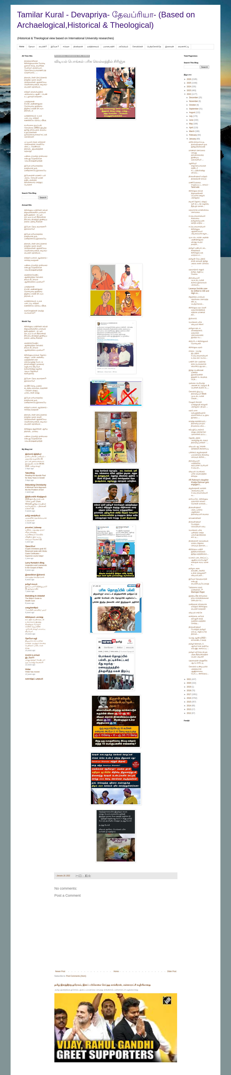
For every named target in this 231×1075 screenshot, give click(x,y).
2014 (189, 706)
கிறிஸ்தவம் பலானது (34, 617)
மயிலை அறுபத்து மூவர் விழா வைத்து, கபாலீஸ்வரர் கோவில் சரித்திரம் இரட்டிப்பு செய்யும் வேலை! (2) (34, 534)
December (194, 97)
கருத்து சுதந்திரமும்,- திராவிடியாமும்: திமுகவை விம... (197, 423)
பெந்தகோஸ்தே (154, 46)
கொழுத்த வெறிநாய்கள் (34, 577)
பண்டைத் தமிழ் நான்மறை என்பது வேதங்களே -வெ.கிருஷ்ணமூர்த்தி (35, 158)
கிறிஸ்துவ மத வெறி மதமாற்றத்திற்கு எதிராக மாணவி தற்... (197, 311)
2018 (189, 690)
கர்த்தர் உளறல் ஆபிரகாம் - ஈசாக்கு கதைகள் (36, 259)
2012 (189, 713)
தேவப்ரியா (30, 546)
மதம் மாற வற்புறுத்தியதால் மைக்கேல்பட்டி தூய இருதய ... (199, 414)
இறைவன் (169, 46)
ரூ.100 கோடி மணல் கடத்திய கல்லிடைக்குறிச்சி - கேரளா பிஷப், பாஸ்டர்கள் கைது (35, 389)
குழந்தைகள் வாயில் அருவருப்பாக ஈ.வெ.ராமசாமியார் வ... (198, 491)
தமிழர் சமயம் (31, 584)
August (192, 112)
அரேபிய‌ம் (123, 46)
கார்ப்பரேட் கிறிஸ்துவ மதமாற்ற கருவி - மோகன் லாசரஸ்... (198, 501)
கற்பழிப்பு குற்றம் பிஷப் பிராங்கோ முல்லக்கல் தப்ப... (198, 431)
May (191, 124)
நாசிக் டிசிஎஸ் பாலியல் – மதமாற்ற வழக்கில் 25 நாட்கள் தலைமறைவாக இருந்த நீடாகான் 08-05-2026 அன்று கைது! (35, 461)
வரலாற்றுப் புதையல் (34, 679)
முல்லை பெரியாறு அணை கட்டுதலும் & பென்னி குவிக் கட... (199, 385)
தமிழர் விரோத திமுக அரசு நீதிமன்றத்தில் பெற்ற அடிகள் (198, 654)
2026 (189, 79)
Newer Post (60, 971)
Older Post (171, 971)
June (191, 120)
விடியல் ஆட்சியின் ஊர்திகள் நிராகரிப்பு (199, 447)
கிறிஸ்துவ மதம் (195, 347)
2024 (189, 86)
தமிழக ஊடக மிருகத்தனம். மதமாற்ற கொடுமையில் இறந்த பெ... (196, 333)
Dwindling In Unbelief (35, 596)
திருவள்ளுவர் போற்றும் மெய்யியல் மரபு (197, 524)
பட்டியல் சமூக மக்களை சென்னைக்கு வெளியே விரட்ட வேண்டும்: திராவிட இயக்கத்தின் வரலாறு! (34, 146)
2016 (189, 698)
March (192, 131)
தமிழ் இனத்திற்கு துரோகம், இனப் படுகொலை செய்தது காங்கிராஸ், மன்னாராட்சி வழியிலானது (102, 985)
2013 (189, 709)
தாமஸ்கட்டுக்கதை (33, 527)
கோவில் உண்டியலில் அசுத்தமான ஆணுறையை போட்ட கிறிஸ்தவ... (199, 670)
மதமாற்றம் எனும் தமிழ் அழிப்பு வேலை (196, 271)
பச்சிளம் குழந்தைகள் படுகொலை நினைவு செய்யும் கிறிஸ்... (199, 454)
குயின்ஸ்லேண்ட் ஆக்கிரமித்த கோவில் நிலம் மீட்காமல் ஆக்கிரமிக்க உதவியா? (34, 278)
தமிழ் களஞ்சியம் (32, 515)
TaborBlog (30, 473)
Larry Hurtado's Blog (34, 563)
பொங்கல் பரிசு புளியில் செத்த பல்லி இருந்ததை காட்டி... (197, 533)
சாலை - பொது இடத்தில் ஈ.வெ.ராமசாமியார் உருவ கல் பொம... (198, 354)
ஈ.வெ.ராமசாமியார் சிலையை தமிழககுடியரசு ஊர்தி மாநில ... (197, 219)
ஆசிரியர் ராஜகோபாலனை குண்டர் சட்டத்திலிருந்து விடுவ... (197, 168)
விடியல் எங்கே (195, 612)
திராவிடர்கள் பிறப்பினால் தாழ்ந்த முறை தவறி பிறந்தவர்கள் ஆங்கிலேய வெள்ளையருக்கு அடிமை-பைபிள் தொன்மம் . (35, 82)
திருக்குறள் (78, 46)
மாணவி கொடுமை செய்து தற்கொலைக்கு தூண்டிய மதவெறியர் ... (197, 155)
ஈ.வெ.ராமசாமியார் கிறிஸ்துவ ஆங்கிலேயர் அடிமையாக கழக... (198, 230)
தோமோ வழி (31, 638)
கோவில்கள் (137, 46)
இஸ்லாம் (193, 318)
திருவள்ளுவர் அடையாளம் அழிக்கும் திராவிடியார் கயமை (199, 510)
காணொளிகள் (195, 518)
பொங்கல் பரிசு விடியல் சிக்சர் (196, 323)
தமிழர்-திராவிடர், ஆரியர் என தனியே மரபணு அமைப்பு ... (199, 646)
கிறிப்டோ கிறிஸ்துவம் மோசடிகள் (198, 342)
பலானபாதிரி (109, 46)
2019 (189, 687)
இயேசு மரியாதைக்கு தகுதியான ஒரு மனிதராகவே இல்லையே (35, 168)
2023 (189, 90)
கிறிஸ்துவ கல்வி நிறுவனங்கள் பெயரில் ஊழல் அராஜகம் (197, 194)
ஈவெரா (66, 46)
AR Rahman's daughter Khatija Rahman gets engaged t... (199, 482)
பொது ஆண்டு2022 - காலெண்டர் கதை (198, 639)
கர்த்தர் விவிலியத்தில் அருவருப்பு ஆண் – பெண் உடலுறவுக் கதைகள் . (35, 94)
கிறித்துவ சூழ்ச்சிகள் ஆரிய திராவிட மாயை (36, 430)
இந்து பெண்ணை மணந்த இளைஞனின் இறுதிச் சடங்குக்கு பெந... (198, 375)
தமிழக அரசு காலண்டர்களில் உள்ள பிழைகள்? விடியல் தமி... (197, 571)
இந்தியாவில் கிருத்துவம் (36, 496)
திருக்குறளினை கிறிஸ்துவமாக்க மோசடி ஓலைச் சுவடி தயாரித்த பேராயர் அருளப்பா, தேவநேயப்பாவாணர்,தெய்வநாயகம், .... (35, 67)
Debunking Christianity (35, 485)
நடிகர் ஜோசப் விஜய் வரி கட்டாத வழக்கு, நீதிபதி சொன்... (199, 204)
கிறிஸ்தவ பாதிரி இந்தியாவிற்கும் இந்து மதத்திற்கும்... (198, 551)
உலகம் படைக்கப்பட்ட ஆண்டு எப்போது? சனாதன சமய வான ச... (199, 561)
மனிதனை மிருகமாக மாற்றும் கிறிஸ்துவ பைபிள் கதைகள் (198, 606)
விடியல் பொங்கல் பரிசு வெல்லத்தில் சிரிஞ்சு (198, 473)
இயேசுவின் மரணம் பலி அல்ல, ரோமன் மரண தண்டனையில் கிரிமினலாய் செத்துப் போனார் (35, 180)
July (191, 116)
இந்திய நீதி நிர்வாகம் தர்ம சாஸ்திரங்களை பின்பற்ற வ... (199, 598)
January (193, 139)
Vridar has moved (32, 672)
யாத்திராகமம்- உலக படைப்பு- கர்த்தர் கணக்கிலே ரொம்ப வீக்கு (35, 118)
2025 (189, 83)
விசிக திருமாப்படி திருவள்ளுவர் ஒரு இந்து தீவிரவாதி (198, 144)
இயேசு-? (55, 46)
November (194, 101)
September (194, 109)
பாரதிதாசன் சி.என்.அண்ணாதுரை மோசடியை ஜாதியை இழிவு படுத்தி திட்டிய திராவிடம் (33, 106)
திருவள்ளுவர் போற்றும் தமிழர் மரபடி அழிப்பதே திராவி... (198, 630)
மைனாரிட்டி (183, 46)
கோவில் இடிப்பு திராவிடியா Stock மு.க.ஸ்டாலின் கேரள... (197, 395)
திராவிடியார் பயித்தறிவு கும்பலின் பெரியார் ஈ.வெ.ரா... (198, 464)
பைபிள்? (43, 46)
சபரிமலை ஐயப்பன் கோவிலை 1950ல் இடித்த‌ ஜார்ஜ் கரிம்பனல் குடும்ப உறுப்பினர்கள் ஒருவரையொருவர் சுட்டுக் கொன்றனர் (35, 131)
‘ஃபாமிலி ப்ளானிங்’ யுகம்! (35, 610)
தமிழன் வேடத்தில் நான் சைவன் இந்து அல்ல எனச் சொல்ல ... (199, 262)
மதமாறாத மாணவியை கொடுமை (199, 211)
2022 (189, 94)
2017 (189, 694)
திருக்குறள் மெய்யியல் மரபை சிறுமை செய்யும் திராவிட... (198, 543)
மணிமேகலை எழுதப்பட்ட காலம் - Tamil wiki (199, 184)
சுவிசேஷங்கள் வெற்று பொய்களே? (34, 312)
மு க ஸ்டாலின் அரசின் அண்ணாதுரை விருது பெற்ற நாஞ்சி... (199, 240)
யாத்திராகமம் (93, 46)
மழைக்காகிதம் (31, 608)
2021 (189, 679)
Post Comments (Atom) (76, 976)
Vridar (28, 669)
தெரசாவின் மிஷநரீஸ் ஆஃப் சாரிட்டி (198, 662)
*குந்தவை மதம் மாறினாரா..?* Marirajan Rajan (197, 589)
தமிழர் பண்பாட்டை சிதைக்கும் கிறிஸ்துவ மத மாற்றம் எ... (197, 251)
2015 (189, 702)
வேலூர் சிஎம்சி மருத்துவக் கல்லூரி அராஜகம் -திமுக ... (198, 404)
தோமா (31, 46)
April (191, 127)
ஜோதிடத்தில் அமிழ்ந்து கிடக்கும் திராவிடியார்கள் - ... (198, 440)
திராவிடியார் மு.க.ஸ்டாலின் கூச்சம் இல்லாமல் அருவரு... (198, 281)
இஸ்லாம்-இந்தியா (33, 454)
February (193, 135)
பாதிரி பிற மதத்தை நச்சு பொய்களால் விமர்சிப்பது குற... (198, 364)
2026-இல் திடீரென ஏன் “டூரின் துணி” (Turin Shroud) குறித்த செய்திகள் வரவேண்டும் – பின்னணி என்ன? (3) (35, 503)
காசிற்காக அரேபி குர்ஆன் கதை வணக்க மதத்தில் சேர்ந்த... (197, 619)
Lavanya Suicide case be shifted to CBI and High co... (199, 290)
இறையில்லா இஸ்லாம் (35, 575)
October (193, 105)
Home (21, 46)
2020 (189, 683)
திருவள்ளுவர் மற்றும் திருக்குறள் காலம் (198, 177)
